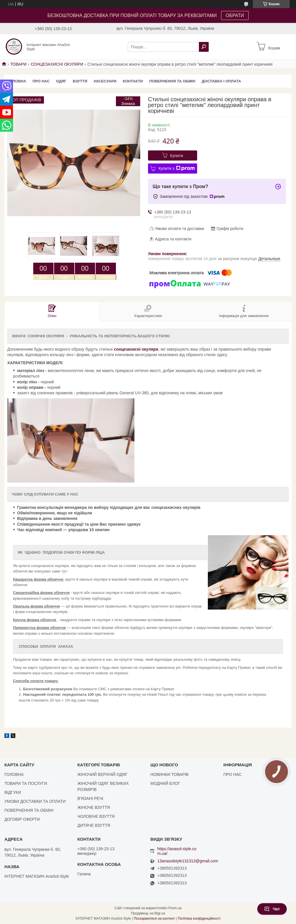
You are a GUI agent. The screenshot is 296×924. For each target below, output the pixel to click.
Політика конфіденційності (199, 918)
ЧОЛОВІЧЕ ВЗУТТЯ (96, 816)
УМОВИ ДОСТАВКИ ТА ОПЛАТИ (35, 801)
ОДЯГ (61, 81)
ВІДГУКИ (12, 792)
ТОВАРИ (18, 64)
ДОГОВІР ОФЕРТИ (22, 819)
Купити (176, 155)
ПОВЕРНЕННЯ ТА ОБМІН (172, 81)
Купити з (176, 168)
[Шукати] (204, 47)
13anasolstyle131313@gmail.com (187, 861)
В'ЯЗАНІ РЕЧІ (90, 798)
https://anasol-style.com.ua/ (176, 851)
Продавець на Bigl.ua (148, 913)
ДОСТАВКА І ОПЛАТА (221, 81)
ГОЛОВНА (17, 81)
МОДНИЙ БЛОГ (165, 783)
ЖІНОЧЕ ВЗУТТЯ (93, 807)
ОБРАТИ (235, 15)
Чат (272, 909)
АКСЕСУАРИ (105, 81)
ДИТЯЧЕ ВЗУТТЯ (93, 825)
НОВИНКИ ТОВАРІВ (169, 774)
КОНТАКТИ (133, 81)
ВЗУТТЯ (80, 81)
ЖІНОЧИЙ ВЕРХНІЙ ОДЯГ (102, 774)
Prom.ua (175, 908)
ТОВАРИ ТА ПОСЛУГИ (25, 783)
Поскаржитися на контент (154, 918)
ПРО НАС (40, 81)
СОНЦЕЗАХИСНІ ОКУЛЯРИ (57, 64)
